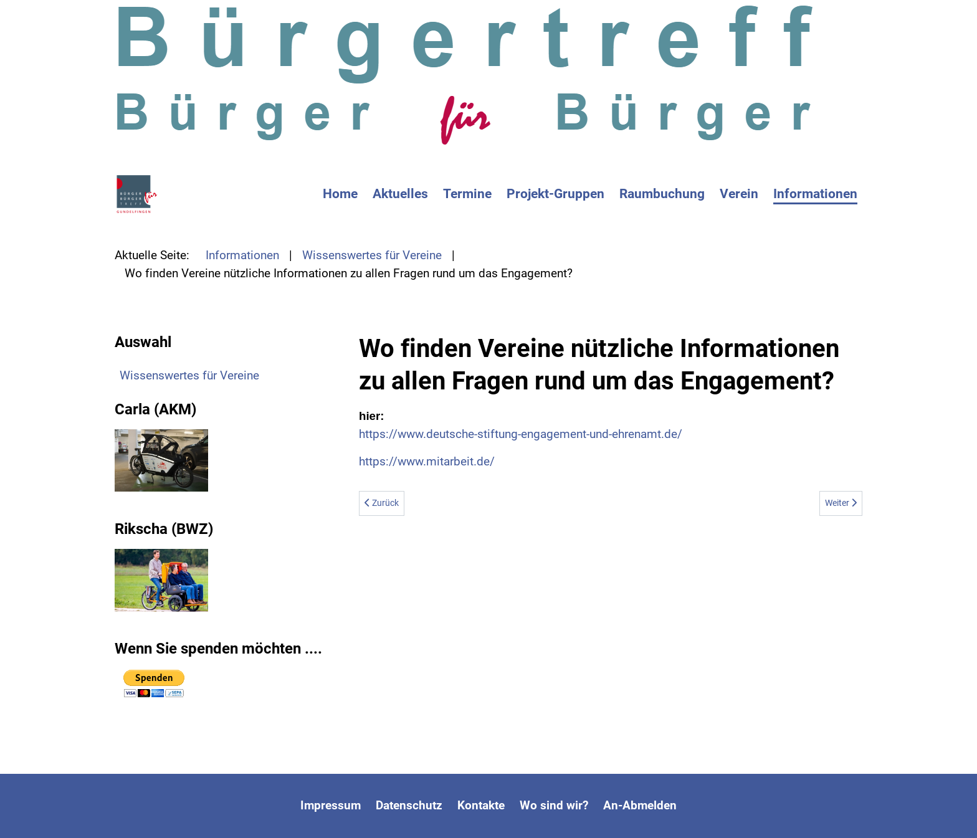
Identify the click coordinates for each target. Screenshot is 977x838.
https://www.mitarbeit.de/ (427, 461)
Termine (467, 193)
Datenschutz (409, 805)
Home (340, 193)
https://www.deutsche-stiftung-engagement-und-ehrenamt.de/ (520, 434)
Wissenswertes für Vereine (189, 375)
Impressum (330, 805)
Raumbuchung (662, 193)
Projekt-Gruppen (555, 193)
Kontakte (481, 805)
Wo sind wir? (554, 805)
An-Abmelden (640, 805)
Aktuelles (400, 193)
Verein (739, 193)
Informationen (815, 193)
